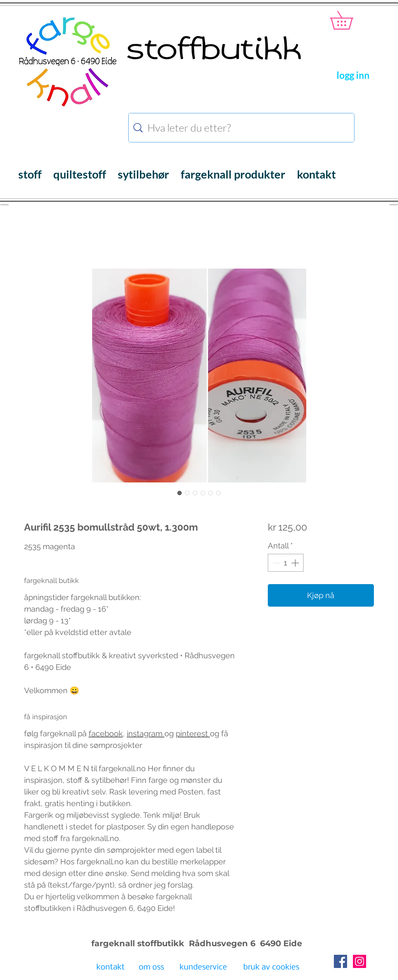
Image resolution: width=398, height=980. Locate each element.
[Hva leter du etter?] (242, 127)
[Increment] (295, 562)
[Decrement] (275, 562)
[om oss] (151, 968)
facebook (106, 733)
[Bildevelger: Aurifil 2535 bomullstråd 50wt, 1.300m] (179, 493)
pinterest (193, 733)
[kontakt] (110, 968)
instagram (145, 733)
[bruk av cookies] (271, 968)
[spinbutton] (285, 562)
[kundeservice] (203, 968)
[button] (350, 20)
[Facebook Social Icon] (340, 961)
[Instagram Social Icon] (359, 961)
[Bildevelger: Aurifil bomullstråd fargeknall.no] (187, 493)
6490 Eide (280, 943)
